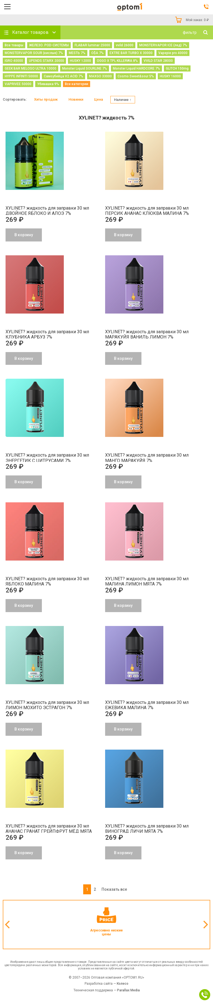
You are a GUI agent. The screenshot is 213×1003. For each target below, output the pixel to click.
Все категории (76, 84)
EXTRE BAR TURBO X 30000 (131, 53)
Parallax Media (128, 990)
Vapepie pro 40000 (172, 53)
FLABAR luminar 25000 (92, 45)
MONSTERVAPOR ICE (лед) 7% (163, 45)
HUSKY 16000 (170, 76)
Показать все (114, 889)
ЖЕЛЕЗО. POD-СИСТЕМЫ (49, 45)
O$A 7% (97, 53)
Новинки (76, 99)
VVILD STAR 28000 (158, 61)
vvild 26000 (124, 45)
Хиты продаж (46, 99)
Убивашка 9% (48, 84)
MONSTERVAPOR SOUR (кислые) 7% (34, 53)
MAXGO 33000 (100, 76)
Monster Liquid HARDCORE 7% (136, 68)
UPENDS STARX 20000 (46, 61)
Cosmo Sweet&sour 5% (136, 76)
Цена (98, 99)
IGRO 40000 (14, 61)
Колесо (122, 984)
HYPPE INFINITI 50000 (21, 76)
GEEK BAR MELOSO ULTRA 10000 (30, 68)
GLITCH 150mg (177, 68)
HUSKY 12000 (80, 61)
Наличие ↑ (122, 100)
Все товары (14, 45)
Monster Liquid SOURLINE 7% (84, 68)
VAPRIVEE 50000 (18, 84)
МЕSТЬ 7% (77, 53)
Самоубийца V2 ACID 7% (63, 76)
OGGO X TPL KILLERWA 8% (117, 61)
